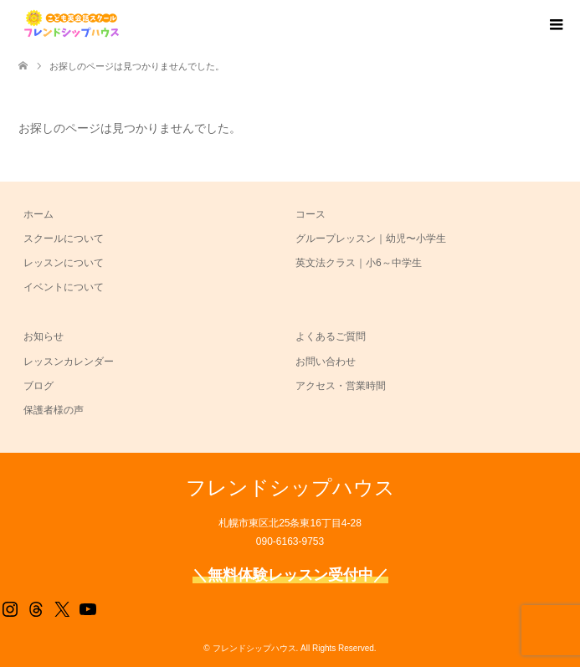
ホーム (38, 214)
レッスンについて (63, 263)
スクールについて (63, 238)
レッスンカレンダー (68, 361)
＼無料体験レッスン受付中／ (290, 575)
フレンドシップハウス (290, 487)
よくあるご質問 (330, 336)
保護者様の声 (53, 410)
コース (310, 214)
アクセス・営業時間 (340, 386)
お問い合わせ (325, 361)
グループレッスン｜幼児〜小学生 (370, 238)
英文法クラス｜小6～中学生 (358, 263)
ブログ (38, 386)
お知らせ (43, 336)
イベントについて (63, 287)
